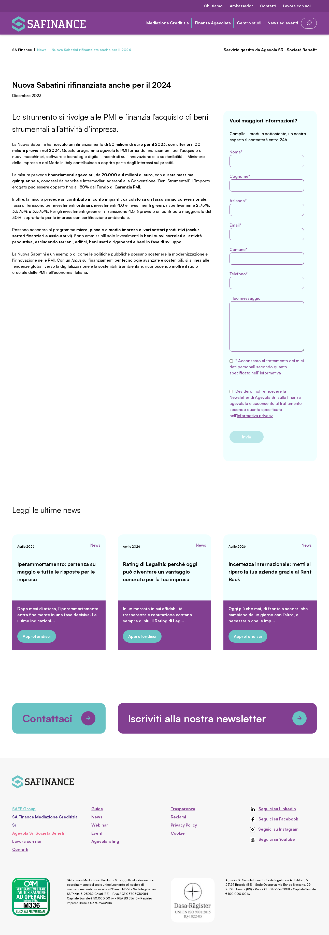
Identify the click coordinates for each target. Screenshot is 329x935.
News (95, 545)
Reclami (178, 816)
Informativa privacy (255, 415)
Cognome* (267, 183)
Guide (97, 808)
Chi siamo (213, 6)
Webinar (99, 825)
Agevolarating (105, 841)
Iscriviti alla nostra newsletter (217, 718)
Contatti (268, 6)
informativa (270, 372)
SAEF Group (24, 808)
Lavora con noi (297, 6)
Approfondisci (37, 636)
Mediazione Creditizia (167, 22)
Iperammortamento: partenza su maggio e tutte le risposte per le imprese (56, 571)
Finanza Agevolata (213, 22)
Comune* (267, 256)
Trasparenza (183, 808)
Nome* (267, 158)
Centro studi (249, 22)
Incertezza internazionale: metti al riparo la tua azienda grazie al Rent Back (269, 571)
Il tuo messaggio (267, 324)
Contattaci (58, 718)
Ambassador (241, 6)
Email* (267, 231)
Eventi (97, 833)
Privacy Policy (184, 825)
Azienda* (267, 207)
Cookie (178, 833)
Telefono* (267, 280)
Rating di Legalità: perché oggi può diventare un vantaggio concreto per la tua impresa (160, 571)
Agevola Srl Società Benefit (39, 833)
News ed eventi (282, 22)
